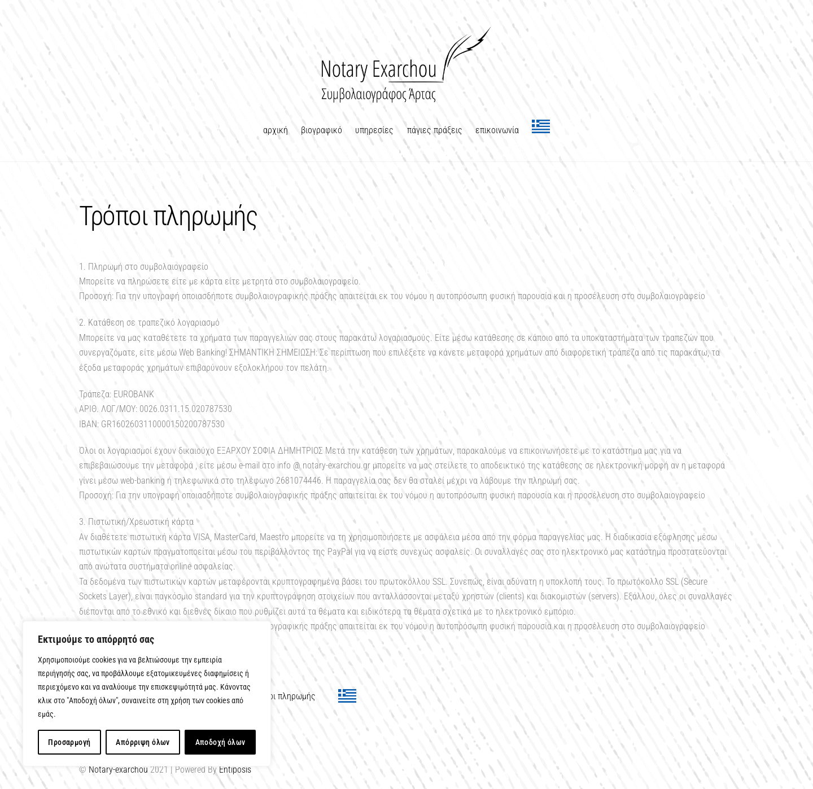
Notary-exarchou (118, 769)
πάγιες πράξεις (434, 130)
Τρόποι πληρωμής (283, 696)
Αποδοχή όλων (220, 742)
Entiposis (235, 769)
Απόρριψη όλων (142, 742)
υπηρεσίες (374, 130)
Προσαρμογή (69, 742)
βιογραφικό (321, 130)
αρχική (275, 130)
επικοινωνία (497, 130)
